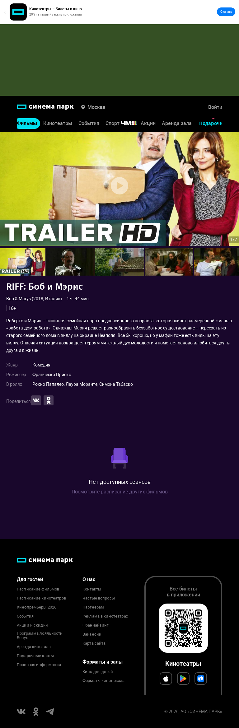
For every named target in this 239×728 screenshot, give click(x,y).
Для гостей (30, 579)
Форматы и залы (102, 662)
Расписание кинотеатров (41, 598)
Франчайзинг (95, 625)
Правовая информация (39, 665)
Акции (148, 123)
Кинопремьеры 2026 (36, 607)
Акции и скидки (32, 625)
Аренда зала (177, 123)
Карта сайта (93, 643)
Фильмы (27, 123)
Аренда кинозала (34, 647)
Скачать (226, 11)
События (88, 123)
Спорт (125, 123)
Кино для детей (97, 672)
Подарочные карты (35, 656)
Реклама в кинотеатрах (105, 616)
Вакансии (91, 634)
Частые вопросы (98, 598)
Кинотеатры (57, 123)
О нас (88, 579)
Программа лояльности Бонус (40, 635)
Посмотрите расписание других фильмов (120, 492)
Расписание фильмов (38, 589)
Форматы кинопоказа (103, 681)
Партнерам (93, 607)
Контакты (91, 589)
